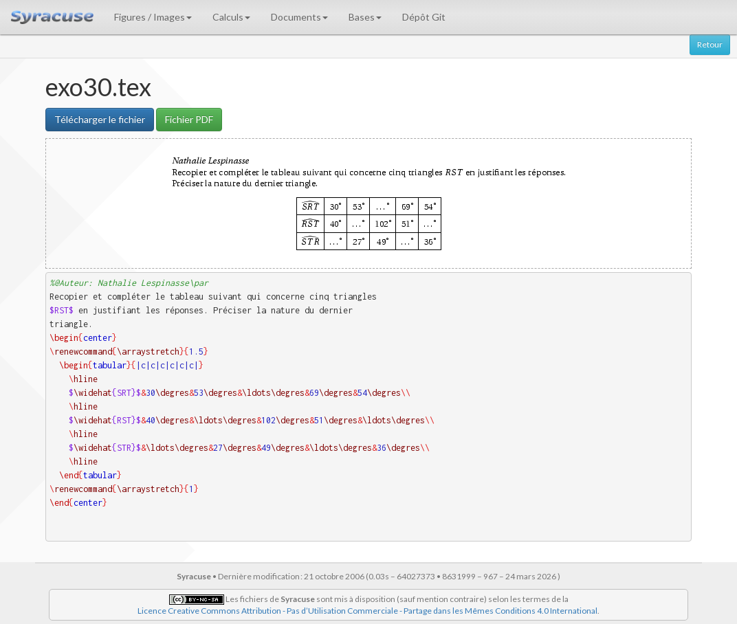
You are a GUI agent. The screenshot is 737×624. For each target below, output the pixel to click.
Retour (710, 44)
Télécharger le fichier (99, 119)
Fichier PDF (189, 119)
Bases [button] (365, 17)
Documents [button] (299, 17)
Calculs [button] (231, 17)
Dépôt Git (424, 17)
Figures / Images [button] (153, 17)
